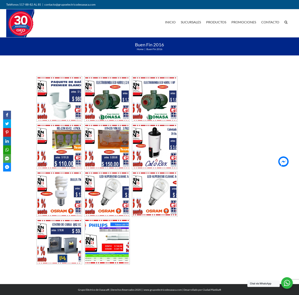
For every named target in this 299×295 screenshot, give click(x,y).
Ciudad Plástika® (212, 289)
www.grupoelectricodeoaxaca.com (163, 289)
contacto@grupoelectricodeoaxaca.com (70, 4)
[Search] (286, 21)
